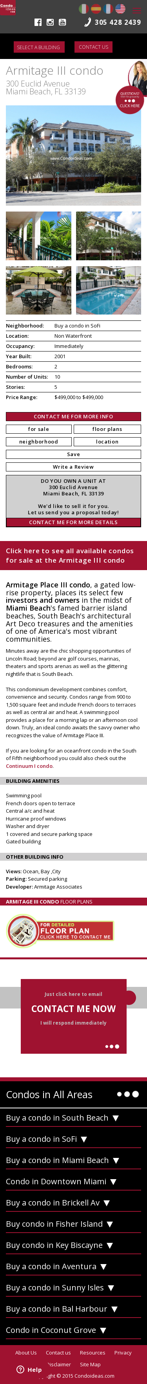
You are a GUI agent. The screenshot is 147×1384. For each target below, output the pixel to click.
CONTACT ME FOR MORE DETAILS (73, 522)
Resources (92, 1352)
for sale (38, 428)
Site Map (90, 1364)
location (107, 441)
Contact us (93, 47)
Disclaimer (58, 1364)
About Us (26, 1352)
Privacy (123, 1352)
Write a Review (73, 466)
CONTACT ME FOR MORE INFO (73, 416)
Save (73, 454)
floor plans (107, 428)
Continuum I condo (29, 765)
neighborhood (38, 441)
